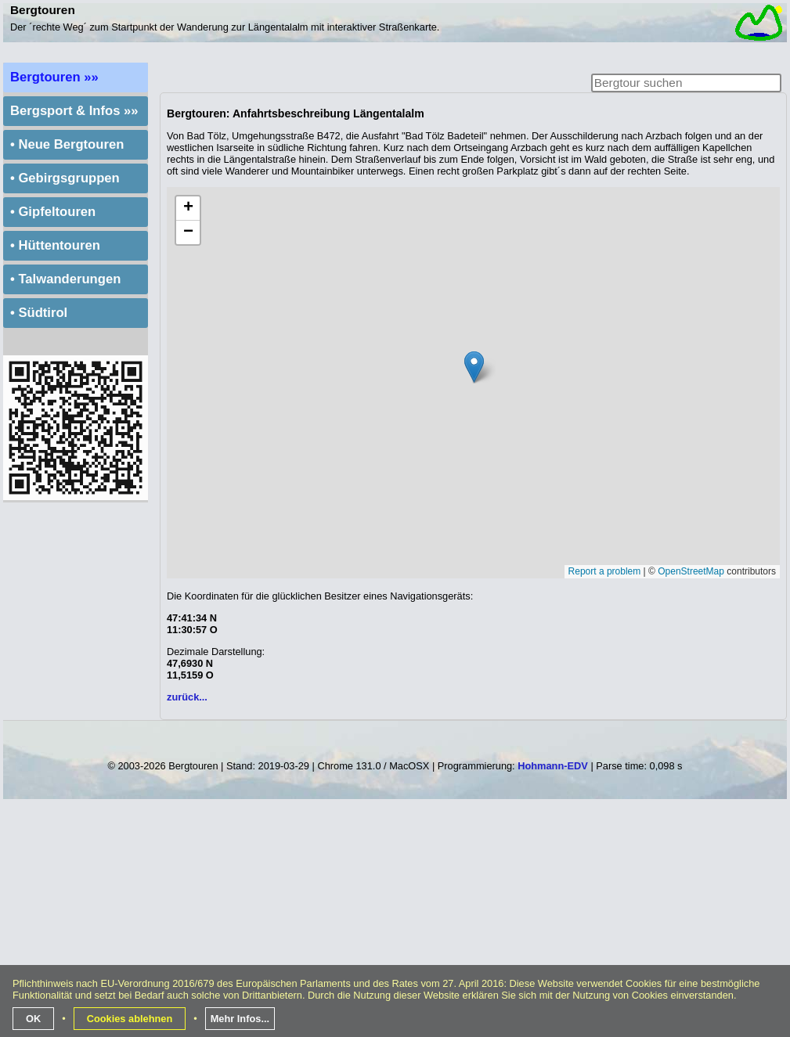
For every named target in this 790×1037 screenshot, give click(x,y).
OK (33, 1018)
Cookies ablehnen (130, 1018)
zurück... (187, 697)
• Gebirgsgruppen (65, 178)
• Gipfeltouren (53, 211)
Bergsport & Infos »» (74, 110)
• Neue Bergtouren (67, 144)
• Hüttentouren (55, 245)
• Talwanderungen (65, 279)
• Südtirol (38, 312)
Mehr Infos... (240, 1018)
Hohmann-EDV (553, 766)
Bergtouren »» (54, 77)
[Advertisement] (396, 924)
